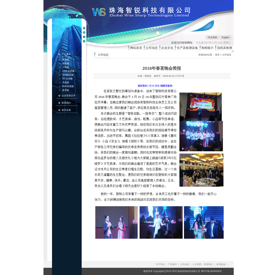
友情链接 (220, 264)
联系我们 (66, 102)
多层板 (65, 90)
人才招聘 (196, 264)
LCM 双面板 (68, 71)
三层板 (65, 67)
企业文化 (168, 47)
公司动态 (152, 47)
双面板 (65, 63)
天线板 (65, 82)
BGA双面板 (68, 86)
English (225, 37)
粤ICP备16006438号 (211, 271)
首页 (217, 54)
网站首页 (137, 47)
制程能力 (208, 47)
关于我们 (160, 264)
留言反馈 (66, 110)
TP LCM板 (67, 78)
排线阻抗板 (68, 75)
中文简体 (212, 37)
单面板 (65, 59)
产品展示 (66, 54)
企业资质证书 (68, 95)
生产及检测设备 (188, 47)
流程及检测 (225, 47)
